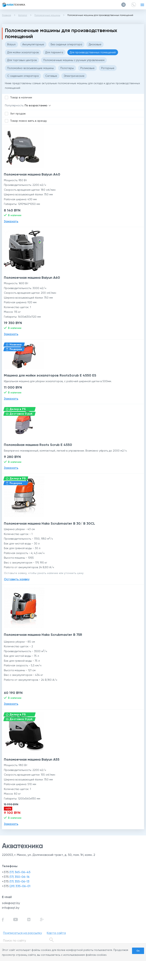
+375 (16, 872)
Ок (138, 950)
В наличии (14, 215)
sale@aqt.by (11, 903)
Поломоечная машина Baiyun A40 (32, 174)
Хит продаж (18, 113)
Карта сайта (56, 933)
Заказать (11, 221)
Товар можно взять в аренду (28, 120)
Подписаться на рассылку (22, 933)
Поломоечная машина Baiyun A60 (32, 277)
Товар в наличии (21, 97)
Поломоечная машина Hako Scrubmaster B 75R (43, 635)
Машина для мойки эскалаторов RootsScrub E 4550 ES (50, 375)
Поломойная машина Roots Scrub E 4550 (38, 445)
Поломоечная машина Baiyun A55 (31, 759)
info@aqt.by (10, 907)
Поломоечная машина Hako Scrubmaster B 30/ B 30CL (49, 523)
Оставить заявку (17, 579)
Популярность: (14, 105)
